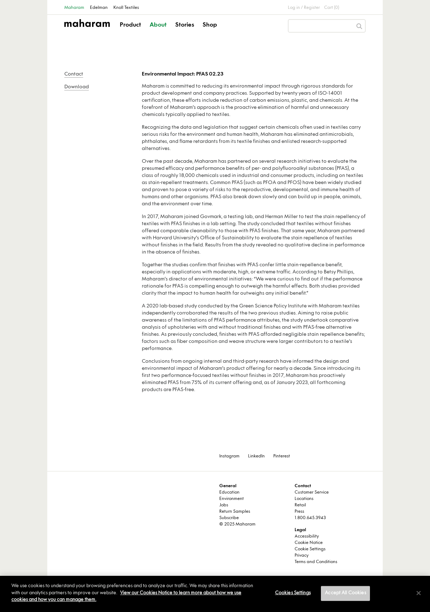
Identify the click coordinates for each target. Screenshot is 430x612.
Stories (184, 25)
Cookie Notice (309, 542)
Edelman (99, 7)
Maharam (74, 7)
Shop (210, 25)
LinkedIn (256, 456)
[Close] (418, 593)
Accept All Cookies (345, 593)
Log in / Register (304, 7)
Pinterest (281, 456)
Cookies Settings (293, 593)
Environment (231, 498)
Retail (300, 505)
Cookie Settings (310, 549)
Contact (73, 74)
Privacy (301, 555)
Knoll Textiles (126, 7)
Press (299, 511)
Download (76, 87)
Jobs (223, 505)
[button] (131, 31)
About (158, 25)
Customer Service (312, 492)
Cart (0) (331, 7)
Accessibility (307, 536)
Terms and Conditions (316, 562)
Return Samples (234, 511)
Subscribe (229, 518)
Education (229, 492)
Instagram (229, 456)
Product (130, 25)
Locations (304, 498)
